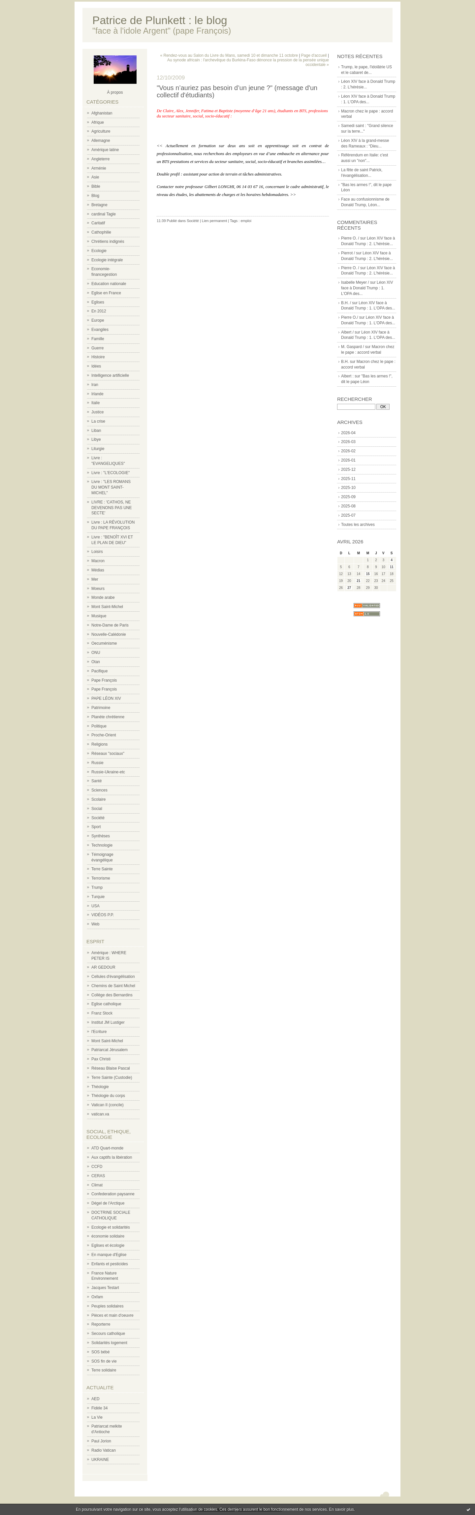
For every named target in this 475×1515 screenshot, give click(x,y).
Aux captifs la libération (111, 1157)
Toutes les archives (358, 524)
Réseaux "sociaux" (107, 753)
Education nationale (108, 283)
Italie (95, 403)
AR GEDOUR (103, 967)
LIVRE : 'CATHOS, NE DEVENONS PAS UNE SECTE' (111, 508)
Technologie (101, 845)
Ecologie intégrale (107, 260)
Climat (97, 1185)
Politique (99, 726)
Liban (96, 430)
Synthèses (100, 836)
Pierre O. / (350, 238)
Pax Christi (101, 1059)
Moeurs (98, 588)
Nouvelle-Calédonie (108, 634)
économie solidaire (107, 1236)
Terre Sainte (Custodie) (111, 1077)
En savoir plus (341, 1509)
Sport (96, 826)
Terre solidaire (103, 1370)
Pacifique (99, 671)
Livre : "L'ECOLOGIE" (110, 472)
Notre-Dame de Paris (110, 625)
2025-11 (348, 478)
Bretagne (99, 205)
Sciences (99, 790)
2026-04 (348, 433)
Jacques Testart (105, 1287)
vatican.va (100, 1114)
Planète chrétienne (107, 717)
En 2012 (98, 311)
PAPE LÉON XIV (106, 698)
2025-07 (348, 515)
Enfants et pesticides (109, 1264)
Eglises (97, 302)
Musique (98, 616)
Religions (99, 744)
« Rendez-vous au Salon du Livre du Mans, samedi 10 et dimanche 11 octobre (229, 55)
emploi (245, 221)
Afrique (97, 122)
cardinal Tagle (103, 214)
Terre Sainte (102, 869)
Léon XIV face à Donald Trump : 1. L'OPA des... (367, 288)
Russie (97, 762)
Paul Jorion (101, 1441)
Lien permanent (214, 221)
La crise (98, 421)
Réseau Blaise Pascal (110, 1068)
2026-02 (348, 451)
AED (95, 1399)
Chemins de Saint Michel (113, 985)
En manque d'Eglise (108, 1254)
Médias (97, 570)
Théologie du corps (108, 1095)
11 (392, 567)
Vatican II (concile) (107, 1105)
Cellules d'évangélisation (113, 976)
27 (349, 588)
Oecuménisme (104, 643)
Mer (94, 579)
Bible (95, 186)
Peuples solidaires (107, 1306)
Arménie (98, 168)
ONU (95, 652)
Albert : (347, 376)
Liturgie (97, 448)
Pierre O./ (349, 317)
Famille (97, 339)
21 (358, 581)
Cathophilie (101, 232)
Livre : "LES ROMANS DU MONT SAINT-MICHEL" (111, 487)
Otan (95, 662)
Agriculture (100, 131)
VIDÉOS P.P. (102, 915)
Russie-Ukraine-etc (108, 772)
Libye (96, 439)
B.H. (345, 361)
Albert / (347, 332)
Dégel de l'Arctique (107, 1203)
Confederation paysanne (113, 1194)
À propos (115, 92)
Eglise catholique (106, 1004)
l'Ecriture (99, 1031)
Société (98, 818)
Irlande (97, 394)
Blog (95, 195)
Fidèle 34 (99, 1408)
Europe (97, 320)
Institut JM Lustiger (108, 1022)
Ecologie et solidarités (110, 1227)
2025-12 (348, 469)
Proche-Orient (103, 735)
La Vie (97, 1417)
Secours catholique (108, 1333)
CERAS (98, 1176)
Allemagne (100, 140)
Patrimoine (100, 707)
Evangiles (100, 329)
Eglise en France (106, 293)
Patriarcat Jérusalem (109, 1050)
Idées (96, 366)
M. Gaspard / (352, 346)
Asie (95, 177)
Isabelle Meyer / (355, 282)
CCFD (96, 1166)
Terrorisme (100, 878)
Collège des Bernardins (112, 995)
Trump (97, 887)
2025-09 (348, 497)
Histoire (98, 357)
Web (95, 924)
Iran (94, 384)
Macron (98, 561)
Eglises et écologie (107, 1245)
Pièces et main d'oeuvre (112, 1315)
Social (96, 808)
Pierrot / (348, 253)
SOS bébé (100, 1352)
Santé (96, 781)
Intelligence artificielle (110, 375)
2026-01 (348, 460)
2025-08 (348, 506)
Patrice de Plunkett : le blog (159, 20)
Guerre (97, 348)
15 (367, 574)
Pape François (104, 680)
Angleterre (100, 159)
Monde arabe (103, 597)
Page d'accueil (314, 55)
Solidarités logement (109, 1342)
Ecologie (99, 250)
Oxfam (97, 1297)
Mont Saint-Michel (107, 606)
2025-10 (348, 487)
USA (95, 906)
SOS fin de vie (104, 1361)
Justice (97, 412)
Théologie (100, 1086)
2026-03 (348, 441)
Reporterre (100, 1324)
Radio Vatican (103, 1450)
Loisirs (97, 551)
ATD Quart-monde (107, 1148)
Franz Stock (101, 1013)
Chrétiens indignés (107, 241)
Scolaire (98, 799)
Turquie (98, 896)
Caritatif (98, 223)
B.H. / (346, 303)
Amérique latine (105, 149)
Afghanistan (101, 113)
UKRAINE (100, 1459)
